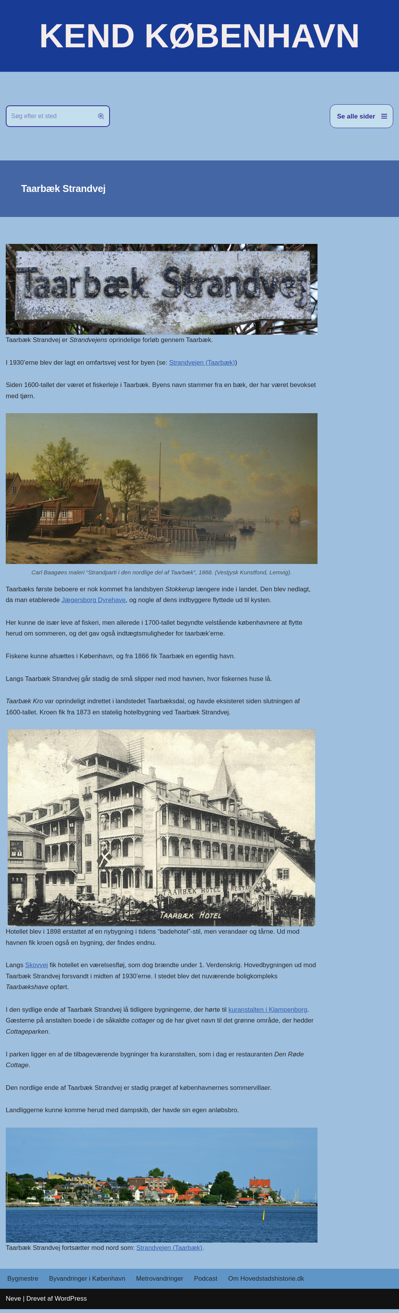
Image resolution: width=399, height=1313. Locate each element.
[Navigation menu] (361, 116)
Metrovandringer (161, 1282)
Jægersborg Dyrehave (94, 601)
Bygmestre (22, 1282)
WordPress (71, 1302)
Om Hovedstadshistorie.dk (268, 1282)
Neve (13, 1302)
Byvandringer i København (87, 1282)
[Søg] (49, 116)
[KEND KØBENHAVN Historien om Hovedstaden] (199, 36)
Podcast (207, 1282)
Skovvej (36, 967)
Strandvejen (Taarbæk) (204, 362)
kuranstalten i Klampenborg (270, 1012)
